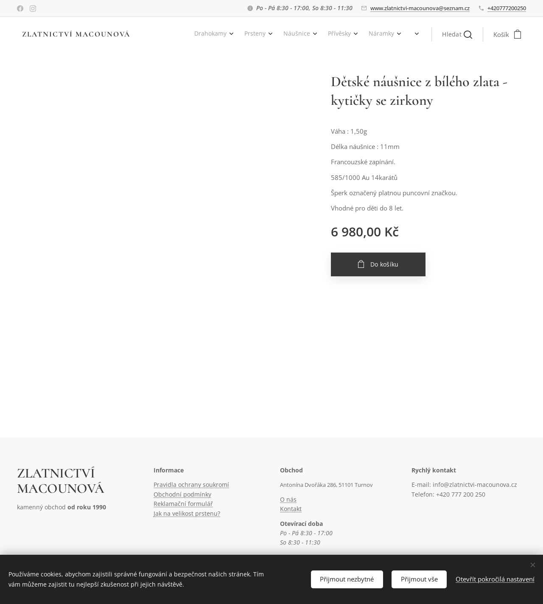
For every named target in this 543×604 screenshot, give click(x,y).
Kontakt (291, 509)
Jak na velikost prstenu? (187, 513)
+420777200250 (506, 8)
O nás (288, 499)
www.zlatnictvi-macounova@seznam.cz (420, 8)
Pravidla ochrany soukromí (191, 485)
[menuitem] (151, 34)
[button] (457, 34)
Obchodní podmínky (182, 494)
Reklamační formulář (183, 504)
